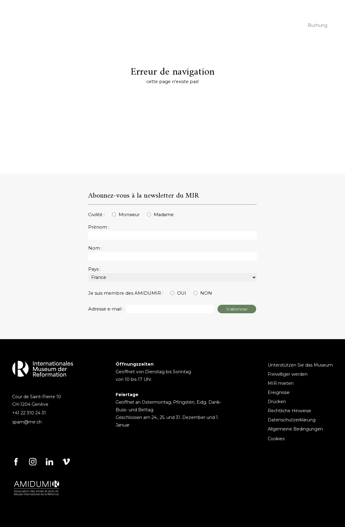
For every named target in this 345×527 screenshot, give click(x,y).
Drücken (277, 401)
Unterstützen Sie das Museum (300, 365)
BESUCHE (98, 25)
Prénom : (98, 227)
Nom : (95, 248)
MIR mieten (281, 383)
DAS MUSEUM (237, 25)
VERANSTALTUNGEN (141, 25)
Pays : (94, 269)
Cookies (276, 438)
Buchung (317, 25)
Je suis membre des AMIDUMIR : (125, 293)
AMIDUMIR (274, 25)
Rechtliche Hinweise (289, 410)
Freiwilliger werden (288, 374)
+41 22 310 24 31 (29, 413)
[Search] (299, 7)
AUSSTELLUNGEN (193, 25)
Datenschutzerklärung (291, 420)
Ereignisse (279, 392)
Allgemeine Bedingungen (295, 429)
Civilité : (96, 214)
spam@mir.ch (27, 422)
